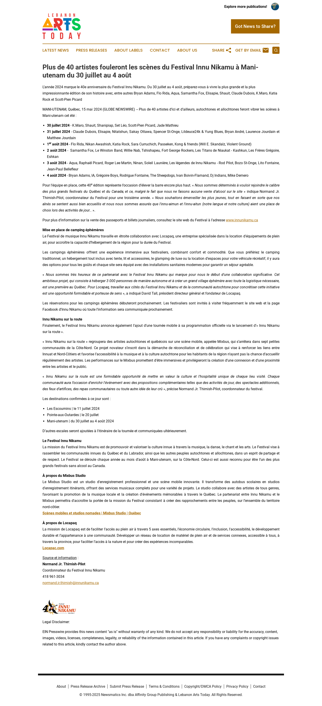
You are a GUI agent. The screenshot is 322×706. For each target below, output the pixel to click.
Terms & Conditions (164, 686)
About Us (187, 50)
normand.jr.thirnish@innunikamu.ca (70, 583)
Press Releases (91, 50)
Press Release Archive (88, 686)
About (61, 686)
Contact (160, 50)
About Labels (128, 50)
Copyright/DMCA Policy (203, 686)
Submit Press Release (127, 686)
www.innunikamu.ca (242, 220)
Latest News (55, 50)
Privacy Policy (237, 686)
